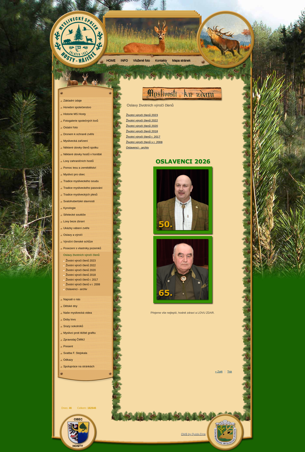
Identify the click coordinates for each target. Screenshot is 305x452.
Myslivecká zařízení (75, 140)
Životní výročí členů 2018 (81, 274)
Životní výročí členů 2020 (81, 270)
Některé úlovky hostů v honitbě (82, 154)
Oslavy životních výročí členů (81, 255)
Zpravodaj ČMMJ (74, 339)
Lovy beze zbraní (74, 221)
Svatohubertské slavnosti (78, 201)
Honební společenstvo (77, 107)
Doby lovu (69, 319)
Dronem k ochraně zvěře (78, 134)
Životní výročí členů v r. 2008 (83, 284)
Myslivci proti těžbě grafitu (79, 332)
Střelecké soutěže (74, 214)
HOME (111, 60)
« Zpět (219, 371)
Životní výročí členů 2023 (81, 260)
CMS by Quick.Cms (193, 434)
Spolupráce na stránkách (78, 366)
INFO (124, 60)
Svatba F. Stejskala (75, 353)
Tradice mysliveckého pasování (82, 187)
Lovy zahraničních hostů (78, 161)
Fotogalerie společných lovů (80, 120)
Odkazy (68, 359)
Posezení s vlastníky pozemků (82, 248)
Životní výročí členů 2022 (81, 265)
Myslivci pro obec (74, 174)
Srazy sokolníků (73, 326)
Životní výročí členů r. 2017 (82, 279)
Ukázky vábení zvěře (76, 228)
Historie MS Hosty (74, 114)
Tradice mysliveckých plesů (80, 194)
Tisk (229, 371)
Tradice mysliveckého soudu (80, 181)
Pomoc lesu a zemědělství (79, 167)
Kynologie (69, 208)
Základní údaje (72, 100)
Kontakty (161, 60)
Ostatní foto (70, 127)
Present (68, 346)
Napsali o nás (71, 299)
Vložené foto (141, 60)
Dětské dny (70, 306)
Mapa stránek (181, 60)
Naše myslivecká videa (77, 312)
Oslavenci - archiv (76, 289)
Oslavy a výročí (72, 234)
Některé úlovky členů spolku (80, 147)
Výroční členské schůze (78, 241)
